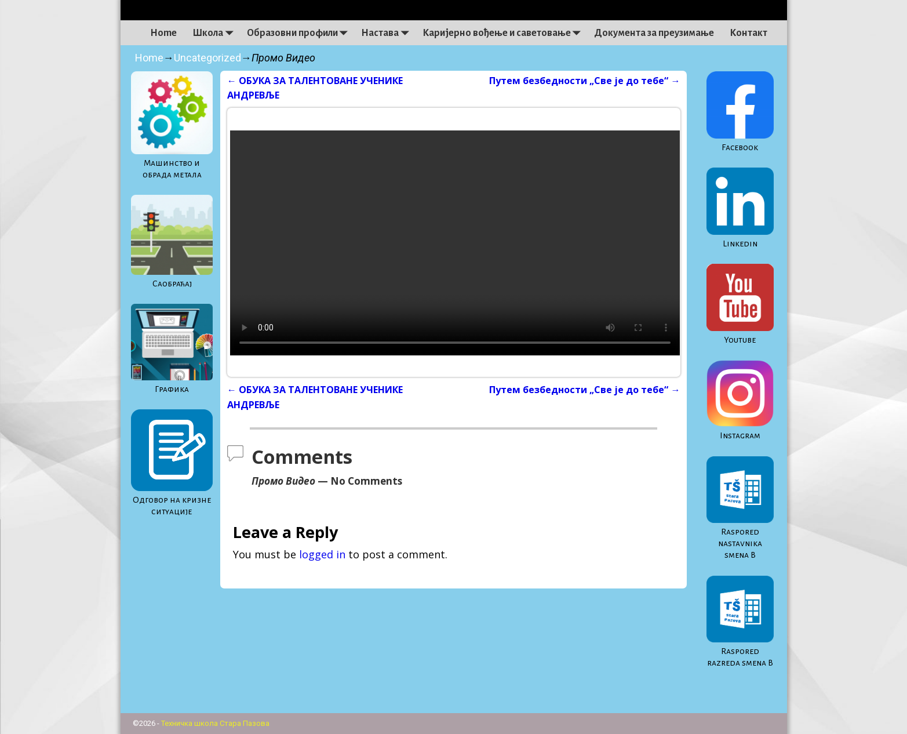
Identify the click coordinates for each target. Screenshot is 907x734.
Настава (387, 33)
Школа (215, 33)
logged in (322, 554)
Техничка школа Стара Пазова (215, 723)
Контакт (748, 33)
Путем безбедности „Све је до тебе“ (584, 80)
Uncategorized (207, 58)
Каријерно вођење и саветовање (504, 33)
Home (163, 33)
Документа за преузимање (654, 33)
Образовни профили (300, 33)
